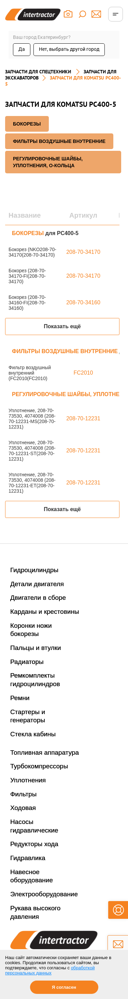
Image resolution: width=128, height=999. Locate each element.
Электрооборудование (44, 894)
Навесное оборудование (31, 876)
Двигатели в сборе (38, 597)
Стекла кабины (33, 734)
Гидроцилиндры (34, 570)
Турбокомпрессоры (39, 766)
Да (21, 49)
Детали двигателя (37, 584)
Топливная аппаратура (44, 752)
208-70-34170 (83, 252)
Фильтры (23, 794)
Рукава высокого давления (35, 912)
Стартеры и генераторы (27, 716)
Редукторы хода (34, 844)
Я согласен (64, 987)
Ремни (20, 697)
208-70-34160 (83, 302)
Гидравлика (27, 858)
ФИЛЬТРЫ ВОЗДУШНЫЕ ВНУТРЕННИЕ (59, 141)
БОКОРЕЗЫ (27, 124)
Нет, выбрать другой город (69, 49)
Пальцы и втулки (35, 647)
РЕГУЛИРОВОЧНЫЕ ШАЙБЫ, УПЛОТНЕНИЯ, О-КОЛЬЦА (48, 162)
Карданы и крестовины (44, 611)
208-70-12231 (83, 418)
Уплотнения (28, 780)
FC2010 (83, 373)
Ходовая (23, 807)
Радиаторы (27, 661)
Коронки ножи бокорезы (31, 630)
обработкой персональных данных (50, 970)
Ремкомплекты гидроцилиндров (35, 679)
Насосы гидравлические (34, 826)
